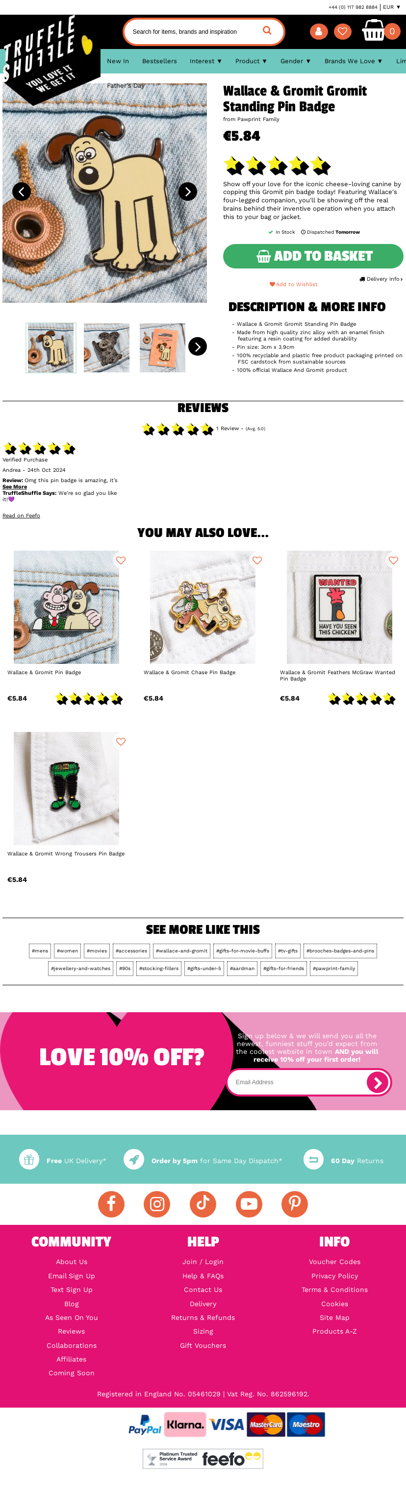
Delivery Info (381, 279)
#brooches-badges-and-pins (340, 951)
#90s (124, 968)
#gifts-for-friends (283, 968)
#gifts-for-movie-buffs (242, 951)
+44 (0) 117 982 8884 (353, 7)
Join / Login (203, 1261)
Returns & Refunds (203, 1317)
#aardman (242, 968)
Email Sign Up (71, 1275)
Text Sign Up (72, 1289)
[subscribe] (377, 1082)
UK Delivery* (62, 1161)
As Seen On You (71, 1317)
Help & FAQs (203, 1275)
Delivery (203, 1303)
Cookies (334, 1303)
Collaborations (72, 1345)
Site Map (335, 1317)
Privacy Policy (334, 1275)
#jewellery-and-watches (80, 968)
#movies (97, 951)
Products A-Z (334, 1331)
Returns (343, 1161)
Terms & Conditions (335, 1289)
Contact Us (203, 1289)
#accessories (131, 951)
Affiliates (71, 1359)
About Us (71, 1261)
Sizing (203, 1331)
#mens (40, 951)
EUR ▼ (392, 7)
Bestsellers (159, 61)
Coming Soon (72, 1372)
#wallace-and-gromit (181, 951)
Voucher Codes (334, 1261)
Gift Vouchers (203, 1345)
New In (118, 61)
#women (67, 951)
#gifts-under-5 (204, 968)
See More (14, 487)
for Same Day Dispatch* (203, 1161)
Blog (71, 1303)
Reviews (71, 1331)
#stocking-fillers (158, 968)
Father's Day (126, 85)
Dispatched (330, 232)
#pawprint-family (334, 968)
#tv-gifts (288, 951)
